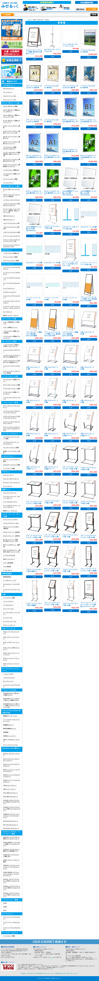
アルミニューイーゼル (9, 99)
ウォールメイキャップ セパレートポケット (11, 497)
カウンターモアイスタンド (11, 478)
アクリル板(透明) (8, 563)
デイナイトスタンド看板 (10, 179)
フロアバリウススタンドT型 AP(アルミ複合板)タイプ (12, 361)
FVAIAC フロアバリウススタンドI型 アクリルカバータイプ (11, 802)
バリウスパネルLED (9, 555)
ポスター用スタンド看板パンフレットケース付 (11, 116)
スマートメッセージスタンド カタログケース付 (11, 245)
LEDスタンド (7, 250)
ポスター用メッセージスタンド (11, 190)
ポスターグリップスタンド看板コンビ (11, 137)
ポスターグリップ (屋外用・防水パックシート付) (10, 540)
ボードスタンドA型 (9, 319)
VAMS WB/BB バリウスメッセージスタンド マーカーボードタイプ (11, 874)
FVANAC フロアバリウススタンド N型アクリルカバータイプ (11, 888)
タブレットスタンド (9, 625)
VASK (5, 903)
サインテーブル (7, 617)
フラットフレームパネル (10, 519)
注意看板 (5, 732)
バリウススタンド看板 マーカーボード (11, 393)
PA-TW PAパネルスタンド (11, 828)
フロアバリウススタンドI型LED (11, 227)
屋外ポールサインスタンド (11, 315)
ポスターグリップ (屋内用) (11, 532)
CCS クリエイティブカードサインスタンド (11, 759)
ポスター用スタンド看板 (10, 106)
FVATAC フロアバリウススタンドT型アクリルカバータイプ (11, 894)
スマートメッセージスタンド (11, 236)
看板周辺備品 (7, 573)
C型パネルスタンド (9, 219)
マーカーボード (7, 570)
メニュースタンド (8, 601)
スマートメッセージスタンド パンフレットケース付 (11, 240)
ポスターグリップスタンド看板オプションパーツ (11, 142)
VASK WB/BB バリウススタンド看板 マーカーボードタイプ (11, 844)
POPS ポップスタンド (10, 785)
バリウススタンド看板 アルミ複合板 (11, 331)
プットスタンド (7, 92)
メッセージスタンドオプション (11, 350)
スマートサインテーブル (10, 745)
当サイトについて (49, 973)
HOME (29, 19)
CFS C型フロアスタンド (10, 793)
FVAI (4, 910)
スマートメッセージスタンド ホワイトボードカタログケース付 (11, 428)
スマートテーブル (8, 608)
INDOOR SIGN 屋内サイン (11, 749)
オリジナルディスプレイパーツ (11, 669)
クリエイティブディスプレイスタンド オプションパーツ (11, 307)
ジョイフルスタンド (9, 288)
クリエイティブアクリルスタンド (11, 296)
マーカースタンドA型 (10, 376)
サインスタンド (7, 264)
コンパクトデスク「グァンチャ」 (11, 613)
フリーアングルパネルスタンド (11, 284)
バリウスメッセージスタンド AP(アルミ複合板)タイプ (12, 356)
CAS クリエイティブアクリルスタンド (11, 765)
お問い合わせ (30, 973)
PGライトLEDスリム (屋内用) (11, 545)
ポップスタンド (7, 312)
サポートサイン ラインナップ (11, 637)
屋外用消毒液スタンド (9, 728)
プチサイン (6, 472)
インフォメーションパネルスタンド (11, 273)
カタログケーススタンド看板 (11, 464)
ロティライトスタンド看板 (11, 260)
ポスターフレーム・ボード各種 (11, 515)
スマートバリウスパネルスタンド (11, 928)
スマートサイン (7, 486)
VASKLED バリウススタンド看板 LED (11, 855)
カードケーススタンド (10, 434)
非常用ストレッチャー (9, 736)
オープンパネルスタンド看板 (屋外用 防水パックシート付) (12, 154)
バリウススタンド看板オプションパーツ (11, 337)
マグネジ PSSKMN (9, 690)
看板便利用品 (7, 577)
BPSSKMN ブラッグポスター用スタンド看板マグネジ (11, 699)
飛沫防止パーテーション (10, 716)
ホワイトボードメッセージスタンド (11, 406)
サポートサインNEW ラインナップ (11, 648)
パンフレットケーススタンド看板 (11, 460)
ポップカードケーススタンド (11, 482)
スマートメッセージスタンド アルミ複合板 (11, 372)
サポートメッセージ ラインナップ (11, 659)
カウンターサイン (8, 475)
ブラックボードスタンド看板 (11, 388)
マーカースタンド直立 (10, 402)
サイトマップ (74, 973)
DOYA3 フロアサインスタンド (11, 754)
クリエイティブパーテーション (11, 590)
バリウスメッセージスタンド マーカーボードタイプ (11, 411)
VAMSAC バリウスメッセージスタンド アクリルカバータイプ (11, 867)
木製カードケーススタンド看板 (11, 452)
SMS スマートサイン (9, 789)
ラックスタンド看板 (9, 597)
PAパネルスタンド (8, 88)
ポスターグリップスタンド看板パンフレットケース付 (11, 132)
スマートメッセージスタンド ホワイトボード (11, 422)
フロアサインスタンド (9, 292)
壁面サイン (6, 489)
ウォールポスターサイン (10, 501)
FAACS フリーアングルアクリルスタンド (11, 775)
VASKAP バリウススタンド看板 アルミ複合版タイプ (11, 850)
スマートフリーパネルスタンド (11, 923)
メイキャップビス (8, 674)
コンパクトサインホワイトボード (11, 398)
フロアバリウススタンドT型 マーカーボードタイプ (11, 417)
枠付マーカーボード (9, 559)
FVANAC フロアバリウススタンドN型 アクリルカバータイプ (11, 809)
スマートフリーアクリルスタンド (11, 917)
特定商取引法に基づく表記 (62, 973)
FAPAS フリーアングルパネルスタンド (11, 781)
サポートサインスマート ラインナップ (11, 653)
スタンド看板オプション (10, 327)
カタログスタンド (8, 456)
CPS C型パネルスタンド (10, 796)
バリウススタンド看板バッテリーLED (11, 174)
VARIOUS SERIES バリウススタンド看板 (11, 833)
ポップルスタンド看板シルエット (11, 380)
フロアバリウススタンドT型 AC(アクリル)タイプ (12, 204)
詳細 (34, 59)
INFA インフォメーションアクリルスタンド (11, 770)
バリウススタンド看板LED (11, 170)
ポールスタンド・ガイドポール (11, 584)
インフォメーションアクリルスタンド (11, 268)
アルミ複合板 (7, 566)
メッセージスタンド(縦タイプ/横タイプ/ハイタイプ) (11, 345)
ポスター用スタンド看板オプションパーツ (11, 121)
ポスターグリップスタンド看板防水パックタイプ (11, 165)
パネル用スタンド (8, 85)
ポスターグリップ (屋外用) (11, 536)
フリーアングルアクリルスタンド (11, 278)
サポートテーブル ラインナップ (11, 632)
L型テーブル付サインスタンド (11, 740)
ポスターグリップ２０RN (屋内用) (11, 527)
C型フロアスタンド (9, 216)
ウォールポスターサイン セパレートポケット (11, 506)
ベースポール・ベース (9, 580)
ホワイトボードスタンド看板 (11, 385)
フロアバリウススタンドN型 (11, 232)
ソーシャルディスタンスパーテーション (11, 720)
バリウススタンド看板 (10, 900)
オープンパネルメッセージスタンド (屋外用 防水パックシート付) (11, 210)
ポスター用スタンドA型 (10, 103)
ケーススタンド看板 (9, 468)
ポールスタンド (7, 914)
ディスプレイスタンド (10, 932)
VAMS (5, 906)
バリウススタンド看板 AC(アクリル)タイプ (10, 148)
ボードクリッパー (8, 681)
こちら (52, 957)
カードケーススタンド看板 (11, 447)
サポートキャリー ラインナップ (11, 664)
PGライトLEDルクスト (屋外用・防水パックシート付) (11, 551)
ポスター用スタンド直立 (11, 186)
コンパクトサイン (8, 182)
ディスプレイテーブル (9, 621)
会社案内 (23, 973)
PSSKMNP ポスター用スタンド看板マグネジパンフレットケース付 (11, 705)
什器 (3, 594)
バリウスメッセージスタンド (11, 200)
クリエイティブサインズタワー (11, 366)
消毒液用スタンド (8, 725)
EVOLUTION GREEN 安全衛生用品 (11, 711)
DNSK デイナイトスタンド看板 (11, 860)
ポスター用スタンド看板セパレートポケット (11, 110)
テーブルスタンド (8, 605)
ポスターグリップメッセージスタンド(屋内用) (11, 195)
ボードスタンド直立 (9, 341)
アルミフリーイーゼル (9, 96)
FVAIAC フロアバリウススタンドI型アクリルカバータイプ (11, 881)
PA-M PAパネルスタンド (10, 821)
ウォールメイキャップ (9, 493)
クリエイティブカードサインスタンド (11, 301)
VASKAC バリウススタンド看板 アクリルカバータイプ (11, 838)
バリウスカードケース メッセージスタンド (11, 443)
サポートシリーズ (8, 628)
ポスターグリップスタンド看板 (11, 126)
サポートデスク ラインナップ (11, 643)
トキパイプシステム (9, 677)
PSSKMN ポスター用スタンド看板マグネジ (11, 694)
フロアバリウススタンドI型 (11, 223)
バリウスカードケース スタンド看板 (11, 437)
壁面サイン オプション (10, 510)
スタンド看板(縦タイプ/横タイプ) (11, 322)
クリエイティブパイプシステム (11, 685)
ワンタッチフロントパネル (11, 523)
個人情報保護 (39, 973)
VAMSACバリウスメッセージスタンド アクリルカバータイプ (11, 815)
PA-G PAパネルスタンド (10, 825)
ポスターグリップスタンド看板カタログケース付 (11, 160)
